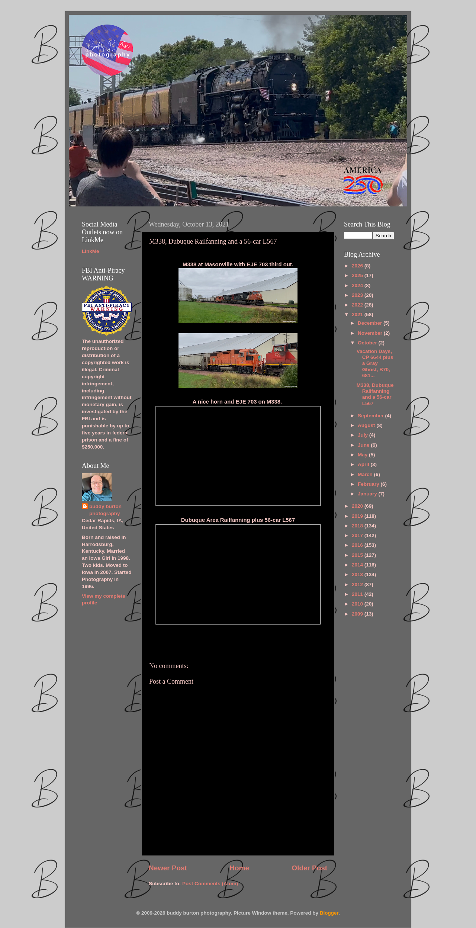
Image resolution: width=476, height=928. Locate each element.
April (364, 464)
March (366, 474)
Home (239, 868)
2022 (358, 305)
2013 (358, 574)
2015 (358, 555)
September (371, 415)
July (363, 435)
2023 (358, 295)
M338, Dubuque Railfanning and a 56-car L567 (375, 394)
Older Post (309, 868)
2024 (358, 285)
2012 (358, 584)
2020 (358, 506)
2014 (358, 565)
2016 (358, 545)
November (371, 333)
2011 (358, 594)
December (370, 323)
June (364, 445)
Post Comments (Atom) (210, 883)
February (369, 484)
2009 (358, 614)
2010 (358, 604)
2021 (358, 314)
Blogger (329, 913)
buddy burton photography (105, 510)
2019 (358, 516)
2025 (358, 275)
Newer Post (168, 868)
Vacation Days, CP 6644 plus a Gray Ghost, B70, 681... (375, 363)
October (368, 343)
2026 (358, 266)
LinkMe (90, 251)
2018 (358, 526)
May (363, 454)
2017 (358, 535)
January (368, 494)
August (367, 425)
